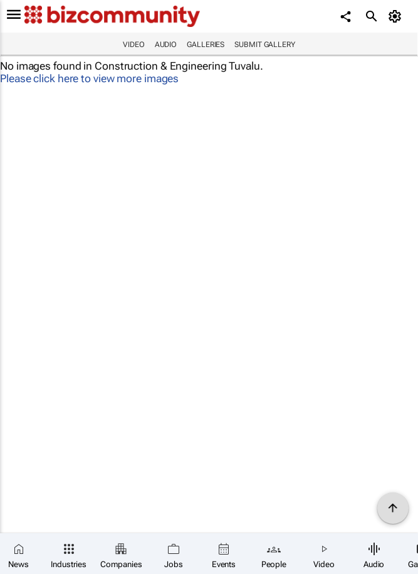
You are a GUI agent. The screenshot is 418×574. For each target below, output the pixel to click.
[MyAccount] (396, 16)
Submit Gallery (264, 44)
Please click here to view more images (89, 78)
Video (134, 44)
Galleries (205, 44)
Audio (166, 44)
